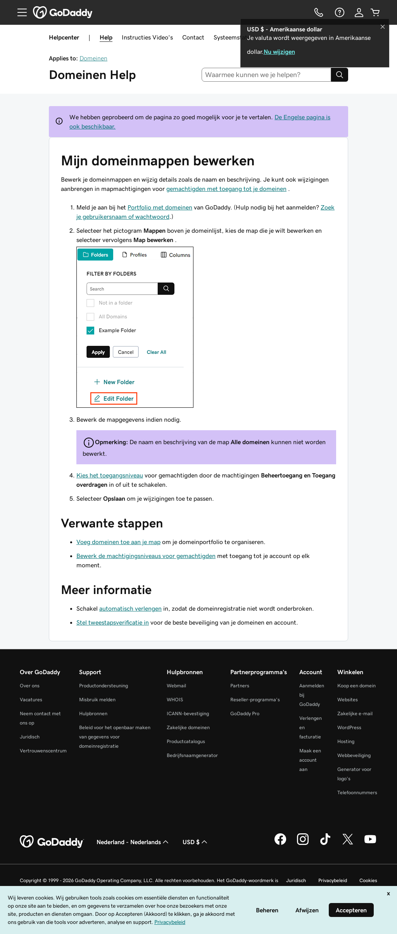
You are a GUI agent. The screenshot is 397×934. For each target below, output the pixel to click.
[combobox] (266, 74)
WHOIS (175, 699)
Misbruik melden (97, 699)
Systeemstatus (234, 37)
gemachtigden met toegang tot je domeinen (226, 188)
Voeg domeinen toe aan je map (118, 542)
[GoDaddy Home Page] (52, 841)
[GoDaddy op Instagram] (303, 844)
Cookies (368, 880)
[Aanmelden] (359, 12)
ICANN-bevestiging (188, 713)
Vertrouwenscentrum (43, 750)
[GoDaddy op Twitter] (348, 844)
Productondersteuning (103, 685)
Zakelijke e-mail (355, 713)
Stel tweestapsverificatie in (112, 622)
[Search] (339, 75)
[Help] (339, 12)
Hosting (345, 741)
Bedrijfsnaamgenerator (192, 755)
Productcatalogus (186, 741)
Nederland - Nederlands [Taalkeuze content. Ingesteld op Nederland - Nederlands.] (133, 841)
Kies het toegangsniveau (109, 475)
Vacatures (31, 699)
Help (106, 37)
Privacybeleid (332, 880)
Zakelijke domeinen (188, 727)
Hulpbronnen (93, 713)
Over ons (30, 685)
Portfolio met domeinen (160, 207)
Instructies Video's (147, 37)
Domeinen (93, 58)
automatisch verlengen (130, 608)
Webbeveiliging (354, 755)
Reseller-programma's (255, 699)
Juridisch (30, 736)
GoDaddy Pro (244, 713)
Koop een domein (356, 685)
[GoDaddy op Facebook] (280, 844)
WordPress (349, 727)
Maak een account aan (310, 760)
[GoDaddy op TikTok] (325, 844)
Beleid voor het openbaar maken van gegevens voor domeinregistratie (114, 737)
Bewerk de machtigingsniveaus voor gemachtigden (146, 556)
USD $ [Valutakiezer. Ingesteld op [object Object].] (196, 841)
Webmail (176, 685)
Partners (239, 685)
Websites (347, 699)
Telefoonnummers (357, 792)
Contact (193, 37)
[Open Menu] (19, 12)
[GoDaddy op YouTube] (370, 844)
